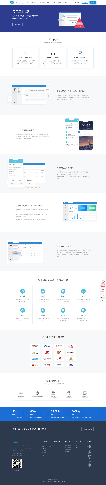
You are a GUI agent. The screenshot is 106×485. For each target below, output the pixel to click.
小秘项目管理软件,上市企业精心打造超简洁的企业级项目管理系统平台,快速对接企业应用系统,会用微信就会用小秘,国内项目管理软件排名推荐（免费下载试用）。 (24, 448)
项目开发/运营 (68, 449)
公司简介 (78, 445)
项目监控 (44, 452)
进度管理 (44, 446)
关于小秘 (65, 2)
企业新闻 (59, 2)
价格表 (47, 2)
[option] (27, 394)
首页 (28, 2)
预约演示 (93, 2)
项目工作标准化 (68, 447)
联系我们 (78, 447)
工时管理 (44, 448)
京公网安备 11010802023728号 (57, 481)
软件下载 (53, 2)
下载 (50, 448)
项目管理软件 (34, 2)
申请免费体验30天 (87, 429)
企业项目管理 (68, 445)
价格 (50, 446)
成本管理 (44, 450)
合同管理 (44, 455)
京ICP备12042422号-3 (45, 481)
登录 (85, 2)
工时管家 (55, 445)
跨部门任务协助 (68, 451)
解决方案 (41, 2)
